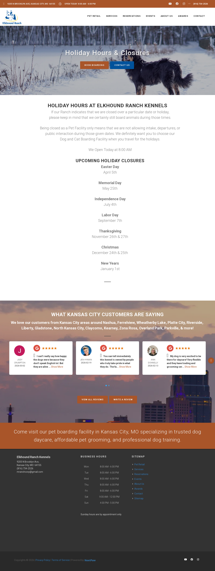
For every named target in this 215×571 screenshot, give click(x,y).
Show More (57, 366)
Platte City (176, 323)
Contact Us (122, 65)
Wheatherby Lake (151, 323)
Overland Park (150, 328)
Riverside (194, 323)
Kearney (110, 328)
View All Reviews (92, 399)
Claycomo (93, 328)
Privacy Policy (43, 560)
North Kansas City (68, 328)
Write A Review (123, 399)
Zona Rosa (128, 328)
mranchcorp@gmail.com (30, 471)
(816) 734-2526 (25, 468)
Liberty (27, 328)
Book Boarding (94, 65)
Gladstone (43, 328)
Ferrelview (126, 323)
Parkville (171, 328)
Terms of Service (61, 560)
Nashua (109, 323)
